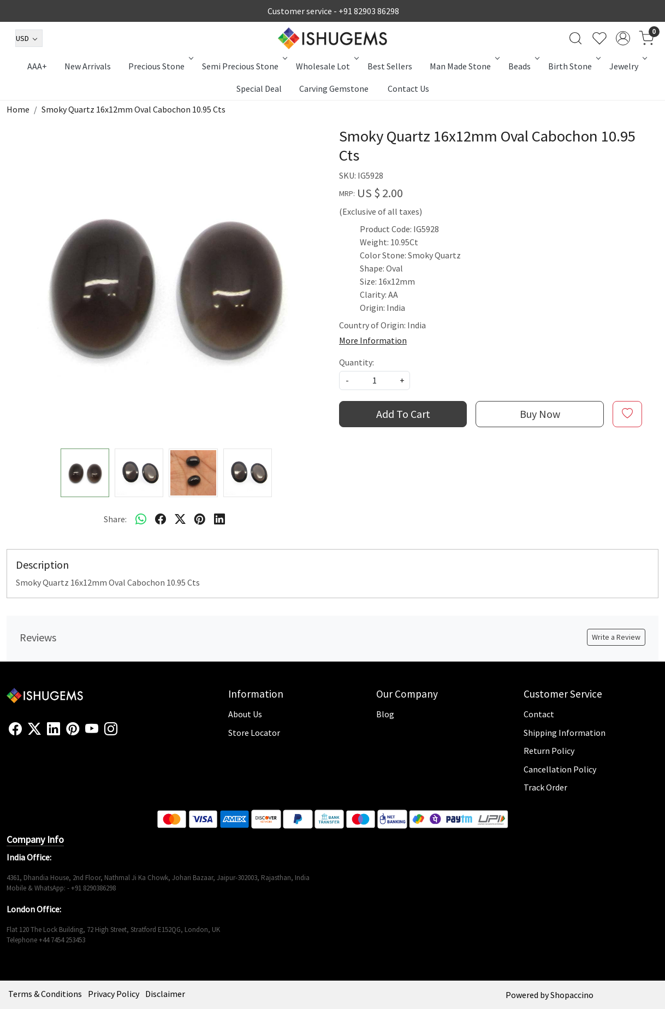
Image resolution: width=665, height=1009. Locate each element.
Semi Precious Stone (244, 66)
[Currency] (29, 38)
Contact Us (408, 88)
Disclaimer (165, 993)
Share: (115, 519)
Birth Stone (573, 66)
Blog (385, 714)
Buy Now (540, 414)
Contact (539, 714)
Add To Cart (403, 414)
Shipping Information (564, 732)
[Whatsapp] (141, 519)
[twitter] (180, 519)
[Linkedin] (53, 729)
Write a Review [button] (616, 637)
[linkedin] (219, 519)
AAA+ (37, 66)
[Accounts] (622, 38)
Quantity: (356, 362)
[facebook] (160, 519)
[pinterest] (200, 519)
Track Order (545, 787)
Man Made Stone (464, 66)
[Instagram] (111, 729)
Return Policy (549, 750)
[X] (34, 729)
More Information (373, 340)
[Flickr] (123, 733)
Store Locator (254, 732)
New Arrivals (87, 66)
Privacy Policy (113, 993)
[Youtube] (91, 729)
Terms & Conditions (45, 993)
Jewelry (627, 66)
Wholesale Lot (326, 66)
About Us (245, 714)
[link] (575, 38)
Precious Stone (160, 66)
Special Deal (259, 88)
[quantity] (374, 380)
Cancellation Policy (560, 769)
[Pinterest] (72, 729)
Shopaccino (571, 994)
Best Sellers (389, 66)
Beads (523, 66)
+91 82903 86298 (369, 10)
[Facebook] (15, 729)
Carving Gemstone (334, 88)
